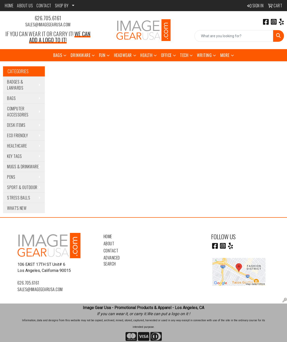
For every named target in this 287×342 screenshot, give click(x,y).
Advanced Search (112, 261)
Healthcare (17, 146)
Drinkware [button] (81, 55)
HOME (9, 6)
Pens (11, 177)
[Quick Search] (233, 36)
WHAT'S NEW (16, 208)
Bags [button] (57, 55)
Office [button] (166, 55)
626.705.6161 (48, 18)
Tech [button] (184, 55)
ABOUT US (25, 6)
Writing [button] (204, 55)
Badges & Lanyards (15, 85)
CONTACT (43, 6)
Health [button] (146, 55)
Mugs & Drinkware (23, 167)
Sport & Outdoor (22, 187)
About (109, 243)
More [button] (225, 55)
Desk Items (16, 125)
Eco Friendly (17, 135)
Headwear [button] (123, 55)
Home (108, 236)
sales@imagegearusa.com (48, 25)
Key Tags (14, 156)
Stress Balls (18, 198)
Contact (111, 251)
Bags (11, 98)
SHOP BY (62, 6)
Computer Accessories (18, 112)
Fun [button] (102, 55)
